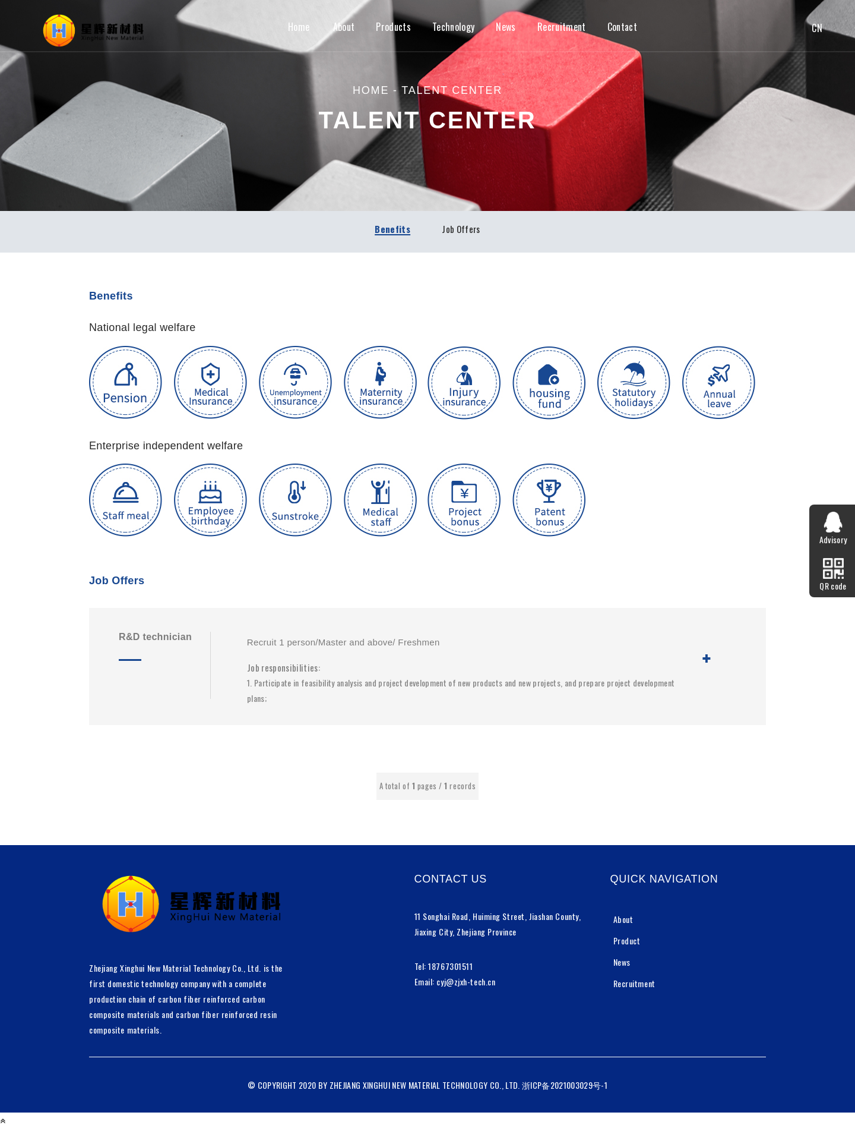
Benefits (392, 228)
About (344, 27)
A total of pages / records (427, 786)
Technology (453, 27)
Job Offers (461, 228)
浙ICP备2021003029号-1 (564, 1085)
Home (298, 27)
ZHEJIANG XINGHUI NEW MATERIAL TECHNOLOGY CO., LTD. (425, 1085)
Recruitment (561, 27)
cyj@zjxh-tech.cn (465, 981)
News (505, 27)
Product (627, 940)
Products (393, 27)
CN (817, 28)
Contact (622, 27)
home (371, 90)
